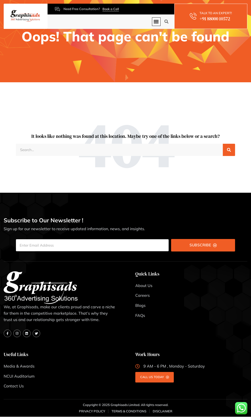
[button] (156, 21)
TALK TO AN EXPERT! (216, 13)
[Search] (229, 150)
